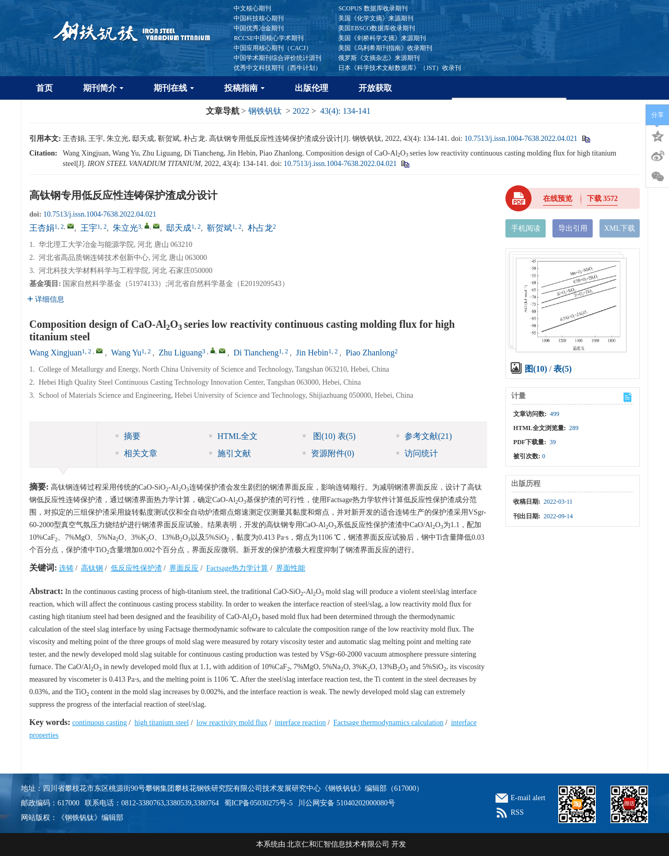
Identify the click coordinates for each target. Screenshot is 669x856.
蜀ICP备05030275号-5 (258, 803)
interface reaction (300, 723)
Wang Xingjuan (55, 352)
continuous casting (99, 723)
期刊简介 (103, 88)
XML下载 (619, 228)
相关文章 (136, 453)
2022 (301, 110)
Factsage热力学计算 (237, 568)
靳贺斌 (219, 227)
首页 (44, 88)
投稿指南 (244, 88)
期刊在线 (174, 88)
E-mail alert (528, 798)
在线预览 (557, 199)
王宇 (88, 227)
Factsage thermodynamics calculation (388, 723)
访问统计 (417, 453)
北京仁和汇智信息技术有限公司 (338, 844)
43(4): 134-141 (345, 110)
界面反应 (184, 568)
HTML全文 (233, 436)
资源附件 (328, 453)
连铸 (66, 568)
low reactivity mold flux (232, 723)
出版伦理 (311, 88)
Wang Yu (126, 352)
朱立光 (125, 227)
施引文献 (230, 453)
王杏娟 (41, 227)
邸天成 (178, 227)
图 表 (329, 436)
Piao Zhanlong (370, 352)
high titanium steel (161, 723)
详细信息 (45, 299)
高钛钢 (92, 568)
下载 (602, 199)
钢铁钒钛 (265, 110)
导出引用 (572, 228)
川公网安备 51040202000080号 (346, 803)
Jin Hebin (312, 352)
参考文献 (424, 436)
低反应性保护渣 (136, 568)
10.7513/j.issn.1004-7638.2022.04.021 (520, 138)
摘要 (128, 436)
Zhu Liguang (180, 352)
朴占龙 (260, 227)
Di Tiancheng (256, 352)
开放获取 (375, 88)
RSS (517, 812)
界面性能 (290, 568)
